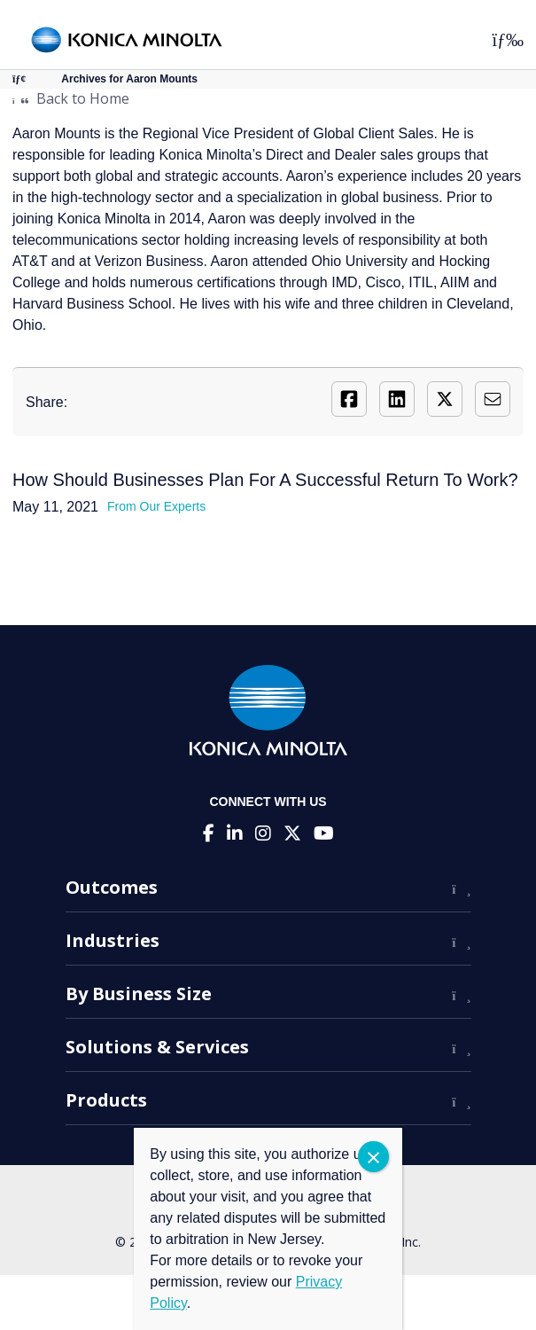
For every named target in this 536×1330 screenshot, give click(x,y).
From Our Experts (156, 506)
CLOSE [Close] (373, 1156)
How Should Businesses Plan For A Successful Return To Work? (265, 479)
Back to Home (70, 98)
